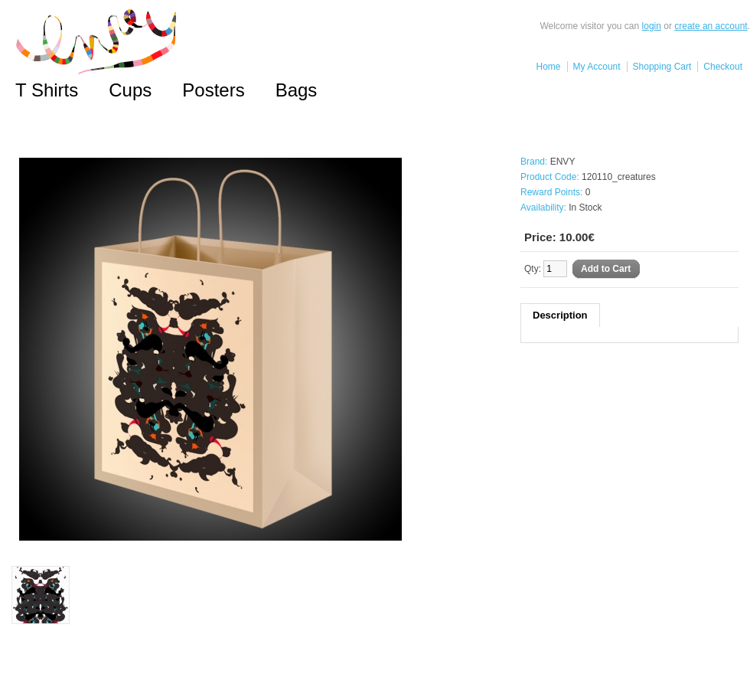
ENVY (563, 161)
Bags (297, 90)
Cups (130, 90)
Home (548, 66)
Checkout (722, 66)
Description (560, 315)
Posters (213, 90)
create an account (710, 26)
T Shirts (46, 90)
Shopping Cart (662, 66)
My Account (597, 66)
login (651, 26)
